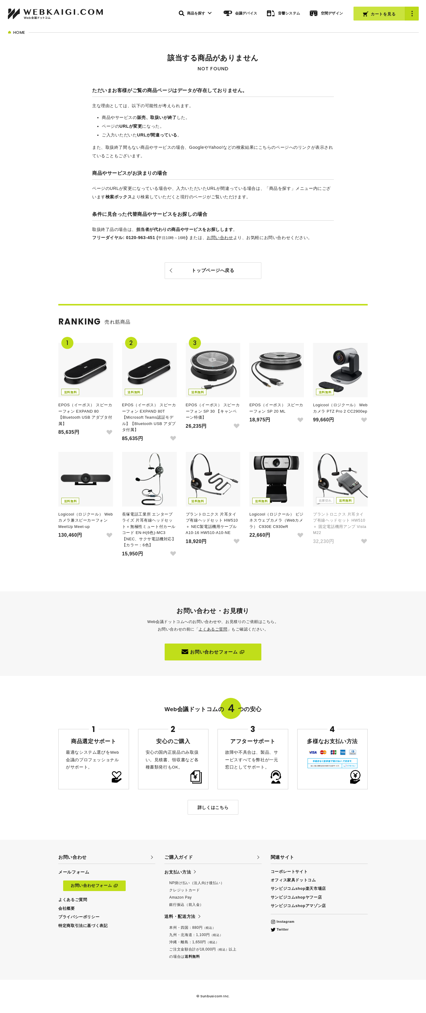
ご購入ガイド (178, 857)
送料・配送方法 (179, 916)
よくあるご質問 (212, 629)
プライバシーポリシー (78, 917)
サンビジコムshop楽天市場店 (298, 888)
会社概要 (66, 908)
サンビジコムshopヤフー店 (296, 897)
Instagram (283, 921)
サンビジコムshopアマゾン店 (298, 905)
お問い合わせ (220, 237)
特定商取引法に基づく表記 (83, 925)
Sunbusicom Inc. (215, 996)
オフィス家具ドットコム (293, 880)
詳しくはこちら (213, 807)
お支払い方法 (177, 872)
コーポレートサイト (289, 871)
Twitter (280, 929)
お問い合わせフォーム (212, 651)
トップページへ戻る (213, 270)
